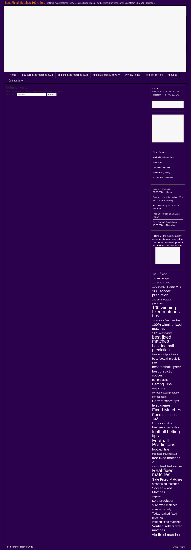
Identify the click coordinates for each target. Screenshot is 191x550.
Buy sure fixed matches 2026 (37, 74)
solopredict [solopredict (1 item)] (156, 497)
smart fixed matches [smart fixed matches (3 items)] (165, 484)
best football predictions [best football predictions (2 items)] (165, 354)
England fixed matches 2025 (73, 74)
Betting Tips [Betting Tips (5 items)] (162, 384)
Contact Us (14, 80)
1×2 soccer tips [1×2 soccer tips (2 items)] (160, 278)
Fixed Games (159, 152)
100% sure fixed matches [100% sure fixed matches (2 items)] (166, 320)
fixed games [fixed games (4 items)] (161, 405)
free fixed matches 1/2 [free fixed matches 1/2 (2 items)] (164, 453)
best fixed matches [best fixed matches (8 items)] (161, 339)
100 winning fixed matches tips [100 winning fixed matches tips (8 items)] (166, 312)
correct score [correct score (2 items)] (159, 396)
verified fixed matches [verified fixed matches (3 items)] (166, 522)
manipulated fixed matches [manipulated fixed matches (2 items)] (167, 466)
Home (13, 74)
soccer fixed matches (163, 177)
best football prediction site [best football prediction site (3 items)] (167, 360)
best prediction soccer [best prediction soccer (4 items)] (163, 373)
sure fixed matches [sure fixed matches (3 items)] (164, 505)
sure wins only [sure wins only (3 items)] (161, 509)
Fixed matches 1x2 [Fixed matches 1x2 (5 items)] (164, 417)
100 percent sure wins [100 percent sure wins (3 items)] (167, 286)
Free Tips (157, 162)
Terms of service (154, 74)
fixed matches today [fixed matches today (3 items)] (165, 427)
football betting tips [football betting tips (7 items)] (166, 434)
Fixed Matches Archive (105, 74)
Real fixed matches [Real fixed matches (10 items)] (163, 472)
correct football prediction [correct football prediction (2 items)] (166, 392)
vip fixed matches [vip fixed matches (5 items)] (166, 535)
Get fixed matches (161, 167)
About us (172, 74)
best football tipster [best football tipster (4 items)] (166, 367)
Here (156, 236)
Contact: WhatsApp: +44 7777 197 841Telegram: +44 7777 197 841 (166, 91)
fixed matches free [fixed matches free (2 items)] (162, 423)
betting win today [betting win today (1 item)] (158, 389)
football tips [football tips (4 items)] (161, 449)
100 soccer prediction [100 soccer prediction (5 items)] (161, 293)
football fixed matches (163, 157)
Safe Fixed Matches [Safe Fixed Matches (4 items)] (167, 479)
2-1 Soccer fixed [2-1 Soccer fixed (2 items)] (161, 282)
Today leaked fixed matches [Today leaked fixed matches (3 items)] (164, 515)
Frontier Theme (177, 547)
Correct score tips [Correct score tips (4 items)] (165, 401)
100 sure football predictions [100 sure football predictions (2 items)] (161, 301)
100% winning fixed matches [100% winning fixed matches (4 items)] (167, 326)
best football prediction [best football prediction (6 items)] (163, 348)
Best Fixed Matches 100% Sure (25, 3)
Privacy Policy (132, 74)
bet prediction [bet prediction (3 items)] (161, 379)
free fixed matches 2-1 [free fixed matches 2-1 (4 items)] (166, 460)
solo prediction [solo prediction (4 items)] (163, 500)
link (173, 242)
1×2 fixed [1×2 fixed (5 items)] (160, 274)
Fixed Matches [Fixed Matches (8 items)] (166, 410)
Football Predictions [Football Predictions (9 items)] (163, 442)
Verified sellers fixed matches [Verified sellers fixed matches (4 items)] (167, 528)
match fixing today (161, 172)
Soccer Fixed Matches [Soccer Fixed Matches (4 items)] (162, 490)
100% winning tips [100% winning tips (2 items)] (162, 333)
